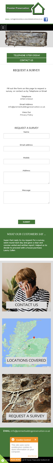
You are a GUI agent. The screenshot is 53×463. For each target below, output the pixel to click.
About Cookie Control (13, 439)
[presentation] (20, 213)
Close (35, 439)
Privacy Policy (26, 115)
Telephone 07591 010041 (26, 55)
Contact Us (26, 60)
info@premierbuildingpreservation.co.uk (26, 19)
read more (15, 460)
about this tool (32, 456)
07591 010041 (26, 99)
